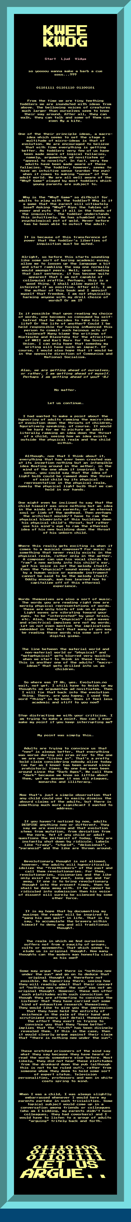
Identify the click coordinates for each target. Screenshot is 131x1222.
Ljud (65, 59)
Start (50, 59)
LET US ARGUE (60, 1170)
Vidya (80, 59)
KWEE (65, 31)
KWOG (65, 42)
